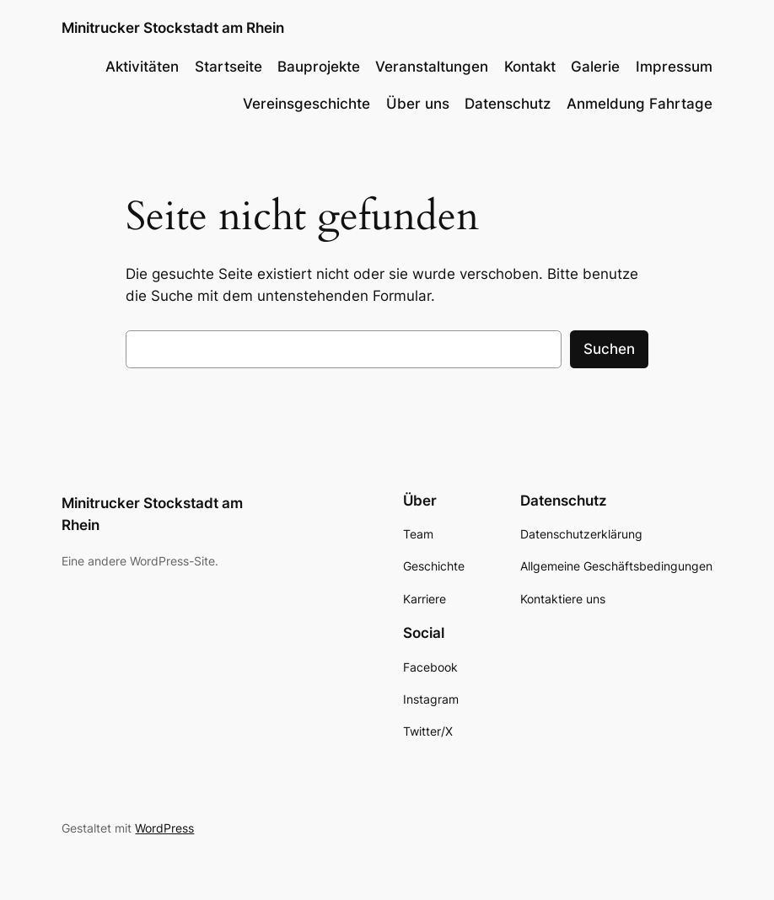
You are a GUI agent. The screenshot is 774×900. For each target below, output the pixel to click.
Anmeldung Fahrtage (639, 103)
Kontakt (530, 66)
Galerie (595, 66)
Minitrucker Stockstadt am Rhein (173, 27)
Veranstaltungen (431, 66)
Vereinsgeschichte (306, 103)
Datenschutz (508, 103)
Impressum (674, 66)
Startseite (228, 66)
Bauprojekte (318, 66)
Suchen (609, 348)
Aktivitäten (142, 66)
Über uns (417, 103)
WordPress (164, 828)
